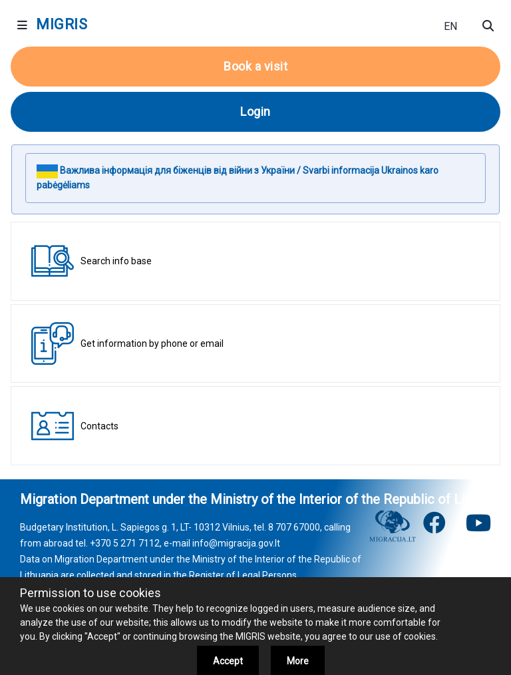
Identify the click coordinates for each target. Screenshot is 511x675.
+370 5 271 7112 (125, 543)
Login (255, 111)
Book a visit (255, 66)
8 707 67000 (294, 527)
